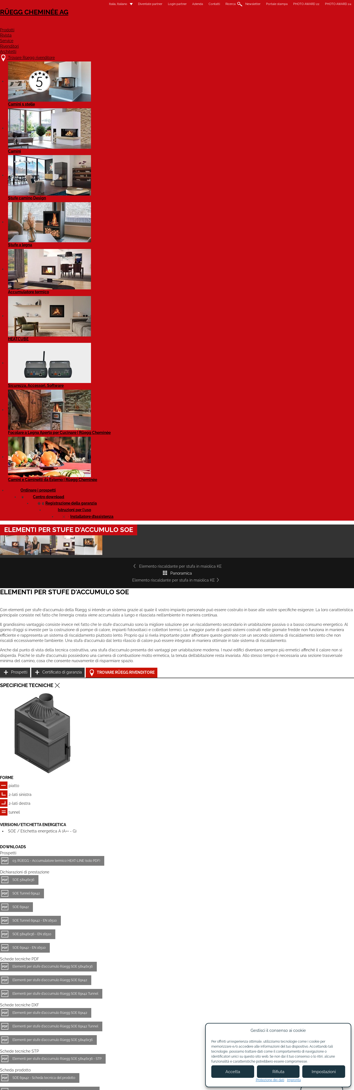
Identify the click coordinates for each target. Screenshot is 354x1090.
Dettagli (60, 984)
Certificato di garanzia (262, 347)
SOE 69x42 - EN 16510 (76, 642)
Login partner (130, 4)
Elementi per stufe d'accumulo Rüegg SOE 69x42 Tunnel (102, 688)
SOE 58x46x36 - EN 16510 (78, 628)
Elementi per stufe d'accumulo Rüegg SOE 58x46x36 (99, 661)
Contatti (167, 4)
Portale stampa (230, 4)
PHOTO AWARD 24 (291, 4)
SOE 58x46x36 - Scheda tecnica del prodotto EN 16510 (100, 786)
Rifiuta (278, 1071)
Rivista (191, 24)
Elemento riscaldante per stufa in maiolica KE (101, 219)
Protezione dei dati (270, 1080)
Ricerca (183, 4)
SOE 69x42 (67, 601)
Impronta (294, 1080)
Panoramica (177, 219)
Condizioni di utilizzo (166, 1081)
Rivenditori (255, 24)
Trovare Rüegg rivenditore (271, 361)
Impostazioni (324, 1071)
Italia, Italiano (68, 4)
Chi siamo (142, 1032)
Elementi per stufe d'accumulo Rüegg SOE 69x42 (96, 675)
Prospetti (250, 333)
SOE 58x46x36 (70, 574)
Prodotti (161, 24)
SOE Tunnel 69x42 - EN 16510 (81, 615)
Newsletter (206, 4)
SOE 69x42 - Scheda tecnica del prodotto (90, 772)
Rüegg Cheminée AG (74, 20)
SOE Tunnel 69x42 (73, 588)
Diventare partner (194, 1035)
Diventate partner (103, 4)
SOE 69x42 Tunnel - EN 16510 (81, 799)
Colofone (134, 1081)
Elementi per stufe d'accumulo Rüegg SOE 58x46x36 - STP (104, 753)
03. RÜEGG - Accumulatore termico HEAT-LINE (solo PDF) (103, 555)
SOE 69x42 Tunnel (73, 813)
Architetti (294, 24)
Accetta (232, 1071)
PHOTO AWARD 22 (259, 4)
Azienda (150, 4)
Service (220, 24)
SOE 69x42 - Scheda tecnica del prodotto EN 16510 (98, 840)
